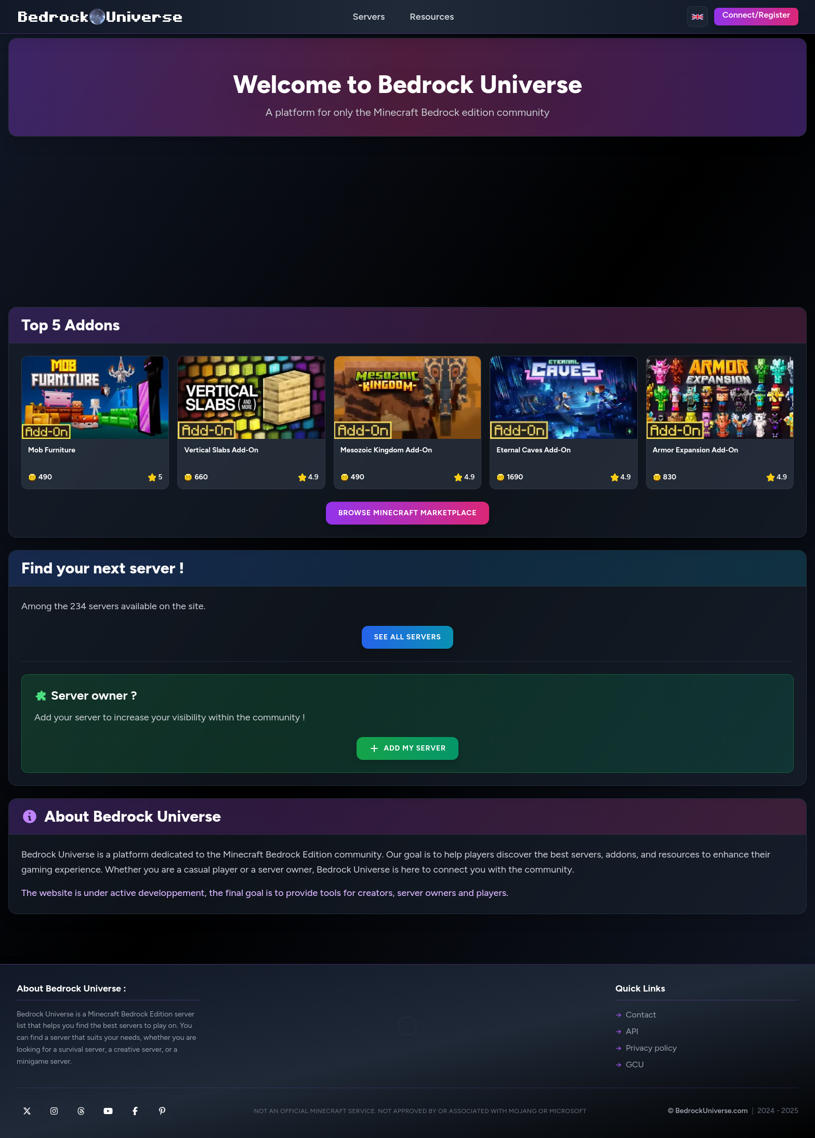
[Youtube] (108, 1111)
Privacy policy (646, 1048)
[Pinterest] (162, 1111)
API (626, 1031)
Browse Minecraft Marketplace (407, 512)
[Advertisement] (407, 221)
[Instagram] (54, 1111)
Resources (432, 16)
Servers (369, 16)
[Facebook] (135, 1111)
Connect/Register (756, 15)
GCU (629, 1065)
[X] (27, 1111)
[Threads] (81, 1111)
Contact (635, 1015)
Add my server (407, 748)
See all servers (407, 637)
